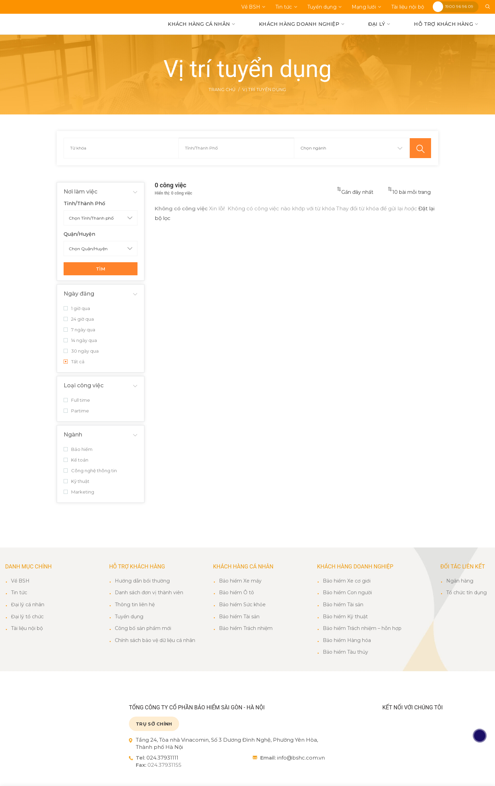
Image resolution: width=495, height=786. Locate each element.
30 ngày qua (81, 351)
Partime (76, 411)
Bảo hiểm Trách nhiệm (246, 629)
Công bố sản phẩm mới (143, 629)
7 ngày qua (79, 330)
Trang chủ (218, 89)
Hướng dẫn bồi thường (142, 581)
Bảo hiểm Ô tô (236, 593)
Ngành (73, 435)
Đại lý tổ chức (27, 617)
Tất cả (74, 362)
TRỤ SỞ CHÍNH (154, 724)
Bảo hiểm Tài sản (239, 617)
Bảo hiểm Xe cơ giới (347, 581)
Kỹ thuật (76, 481)
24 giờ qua (79, 319)
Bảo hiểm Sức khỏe (242, 605)
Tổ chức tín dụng (466, 593)
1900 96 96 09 (459, 6)
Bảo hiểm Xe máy (240, 581)
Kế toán (76, 460)
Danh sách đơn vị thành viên (149, 593)
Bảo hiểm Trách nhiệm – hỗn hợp (362, 629)
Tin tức (19, 593)
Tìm (100, 269)
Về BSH (20, 581)
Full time (77, 400)
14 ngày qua (80, 340)
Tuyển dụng (129, 617)
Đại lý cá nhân (27, 605)
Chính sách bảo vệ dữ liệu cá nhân (155, 641)
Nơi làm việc (80, 192)
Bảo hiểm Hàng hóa (347, 641)
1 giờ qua (77, 308)
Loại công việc (83, 386)
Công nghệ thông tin (90, 471)
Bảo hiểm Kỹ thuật (345, 617)
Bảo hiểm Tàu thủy (345, 652)
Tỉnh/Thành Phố (84, 203)
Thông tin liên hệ (135, 605)
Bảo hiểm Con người (347, 593)
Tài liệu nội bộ (27, 629)
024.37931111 (162, 758)
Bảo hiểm (78, 449)
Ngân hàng (459, 581)
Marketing (79, 492)
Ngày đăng (79, 294)
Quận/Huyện (79, 234)
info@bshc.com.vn (301, 758)
